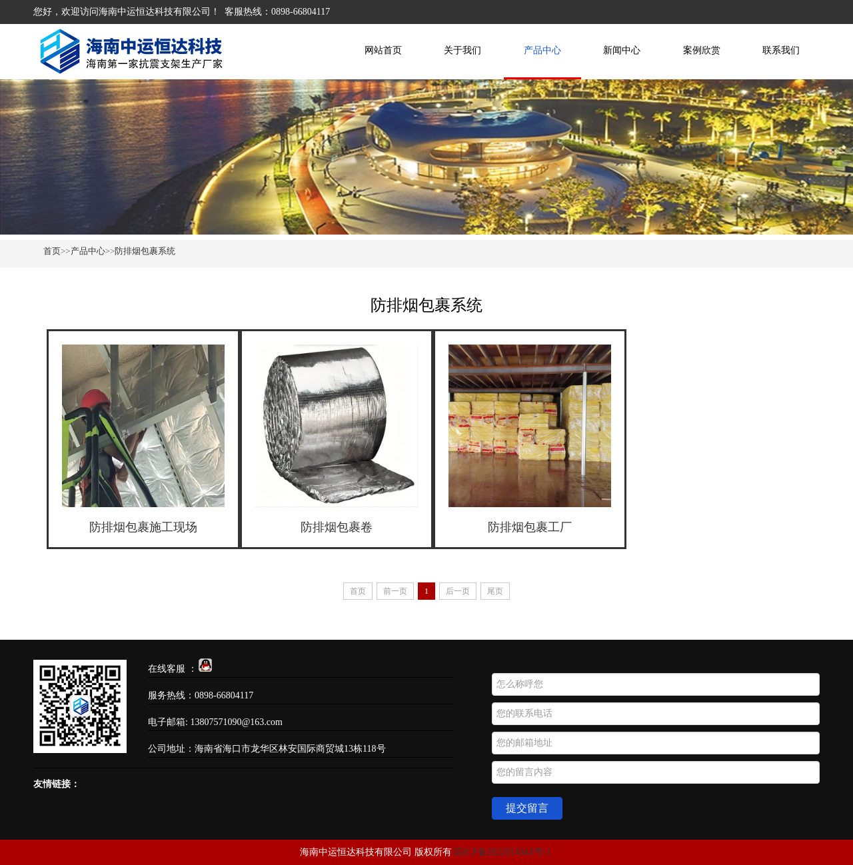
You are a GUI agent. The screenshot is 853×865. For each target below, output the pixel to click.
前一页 (395, 591)
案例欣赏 (701, 50)
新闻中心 (621, 50)
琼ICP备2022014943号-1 (502, 852)
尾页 (495, 591)
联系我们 (781, 50)
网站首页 (383, 50)
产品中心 (542, 50)
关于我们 (462, 50)
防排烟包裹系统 (145, 251)
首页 (52, 251)
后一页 (458, 591)
